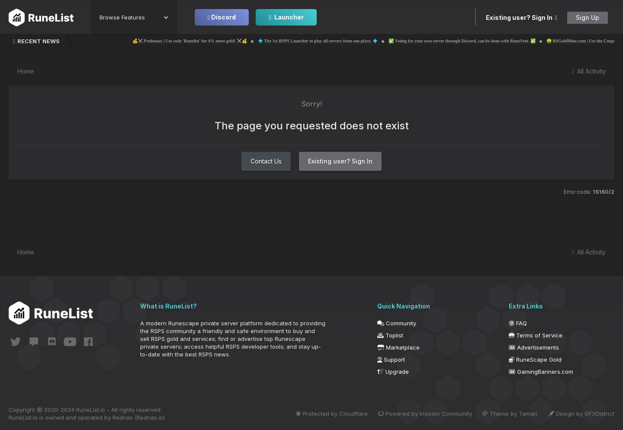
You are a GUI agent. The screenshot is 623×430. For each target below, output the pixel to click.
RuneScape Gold (535, 359)
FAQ (518, 323)
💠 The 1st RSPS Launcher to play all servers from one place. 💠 (335, 41)
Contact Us (266, 161)
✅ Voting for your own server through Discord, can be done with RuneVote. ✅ (478, 41)
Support (391, 359)
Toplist (390, 335)
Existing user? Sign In (521, 17)
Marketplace (398, 347)
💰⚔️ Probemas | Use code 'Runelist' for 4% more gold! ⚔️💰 (206, 41)
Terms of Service (535, 335)
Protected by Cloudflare (331, 413)
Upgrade (393, 371)
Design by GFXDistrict (581, 413)
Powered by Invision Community (425, 413)
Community (396, 323)
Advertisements (534, 347)
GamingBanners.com (541, 371)
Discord (222, 17)
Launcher (286, 17)
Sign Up (587, 17)
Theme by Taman (509, 413)
